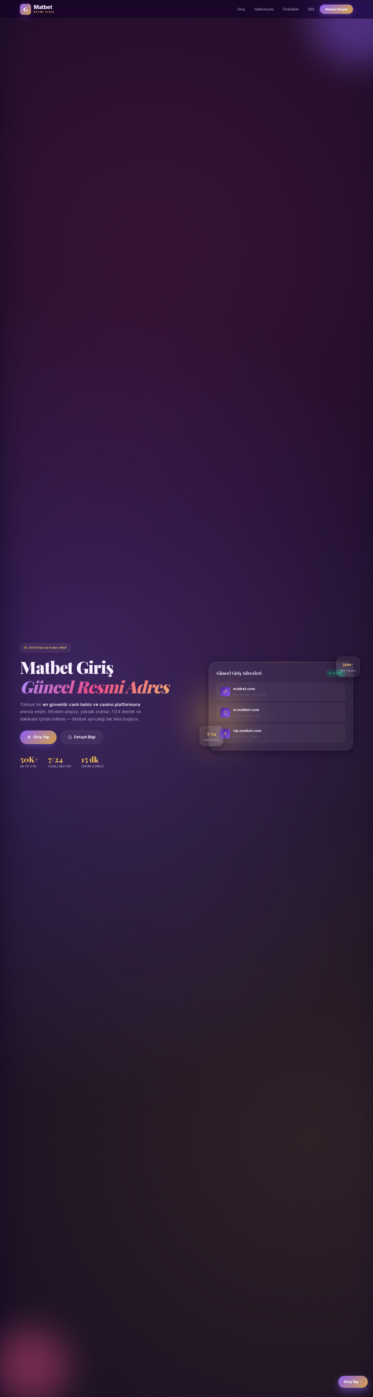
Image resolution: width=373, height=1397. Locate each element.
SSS (311, 9)
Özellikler (291, 9)
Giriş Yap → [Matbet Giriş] (353, 1385)
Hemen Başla (336, 9)
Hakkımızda (264, 9)
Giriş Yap (38, 737)
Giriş (241, 9)
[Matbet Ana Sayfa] (37, 9)
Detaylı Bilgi (82, 737)
